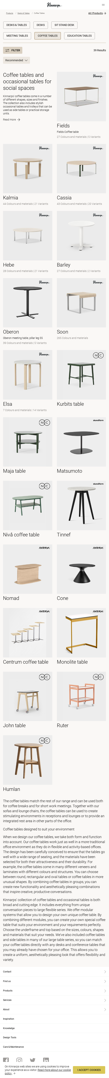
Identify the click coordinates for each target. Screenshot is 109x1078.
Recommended (16, 60)
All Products (95, 13)
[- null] (28, 175)
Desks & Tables (24, 13)
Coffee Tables (47, 35)
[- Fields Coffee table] (81, 105)
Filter (12, 50)
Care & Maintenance (13, 1047)
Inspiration (8, 1019)
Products (9, 13)
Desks (41, 24)
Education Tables (79, 35)
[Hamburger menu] (103, 5)
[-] (81, 242)
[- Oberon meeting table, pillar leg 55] (28, 312)
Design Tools (9, 1037)
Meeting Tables (17, 35)
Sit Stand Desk (64, 24)
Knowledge (9, 1028)
